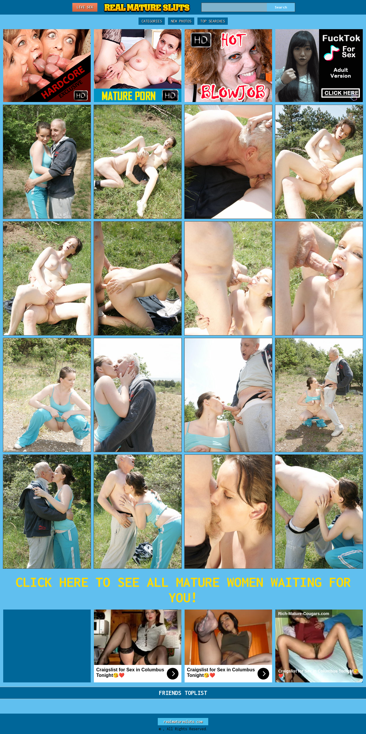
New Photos (181, 21)
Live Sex (85, 7)
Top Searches (212, 21)
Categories (151, 21)
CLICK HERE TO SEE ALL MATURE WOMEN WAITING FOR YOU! (183, 589)
